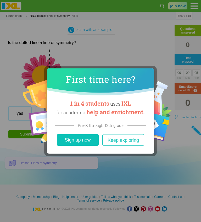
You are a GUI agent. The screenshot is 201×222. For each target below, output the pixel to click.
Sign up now (78, 140)
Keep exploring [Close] (123, 140)
